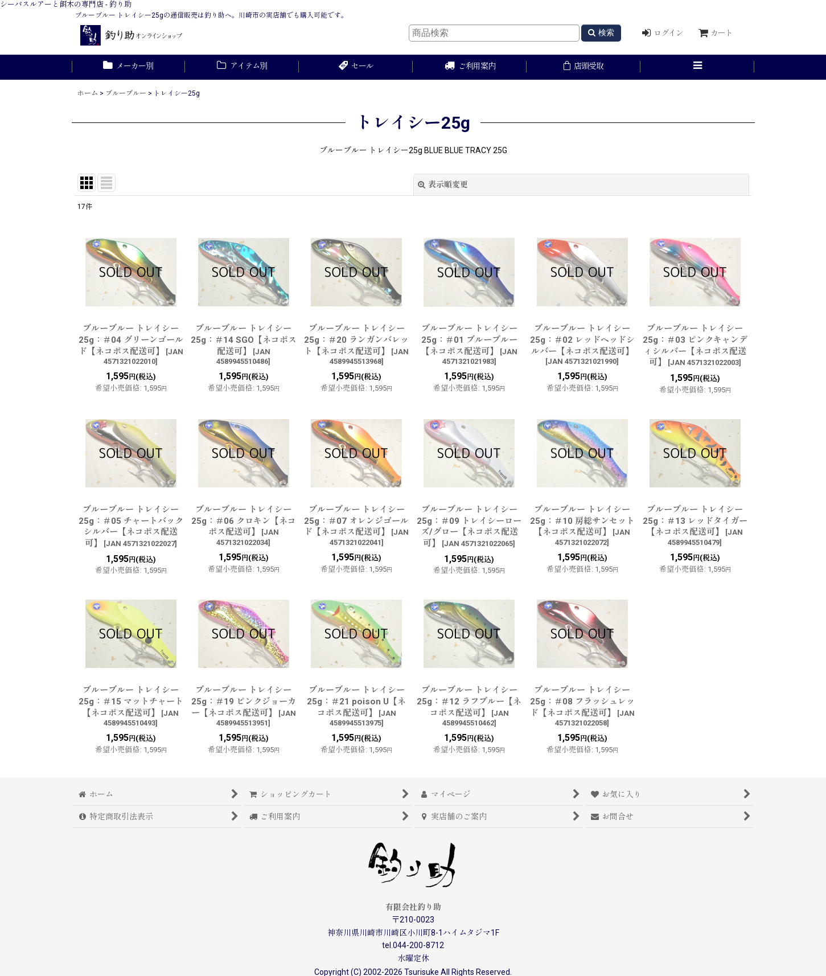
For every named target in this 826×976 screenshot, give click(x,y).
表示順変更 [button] (443, 184)
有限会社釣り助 (413, 907)
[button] (697, 67)
